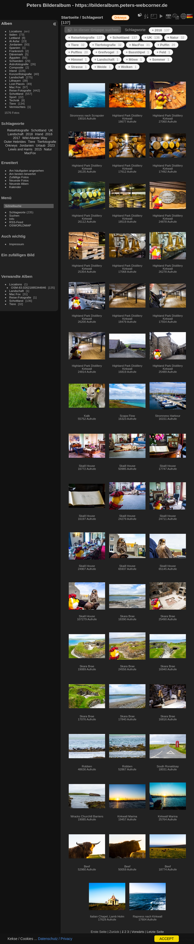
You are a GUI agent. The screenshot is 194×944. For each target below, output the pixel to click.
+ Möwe (134, 59)
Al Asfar (14, 41)
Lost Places (17, 83)
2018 (29, 134)
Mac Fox (15, 87)
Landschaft (16, 77)
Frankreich (16, 51)
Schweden (16, 60)
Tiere (12, 103)
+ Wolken (127, 67)
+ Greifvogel (106, 52)
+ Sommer (159, 59)
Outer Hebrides (15, 142)
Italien (13, 34)
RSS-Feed (16, 222)
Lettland (14, 37)
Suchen (14, 215)
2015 (38, 149)
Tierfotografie (46, 142)
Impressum (16, 244)
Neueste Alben (19, 183)
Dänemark (16, 54)
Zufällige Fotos (19, 177)
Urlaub (40, 145)
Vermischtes (17, 106)
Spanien (14, 47)
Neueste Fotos (19, 180)
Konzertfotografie (20, 74)
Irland (13, 70)
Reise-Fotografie (20, 90)
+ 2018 (160, 30)
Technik (14, 100)
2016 (48, 134)
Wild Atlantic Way (34, 138)
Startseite (70, 17)
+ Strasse (77, 67)
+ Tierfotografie (107, 45)
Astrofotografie (19, 64)
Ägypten (14, 57)
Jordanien (15, 44)
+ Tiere (76, 45)
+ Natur (175, 37)
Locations (15, 31)
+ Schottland (123, 37)
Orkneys (11, 145)
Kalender (15, 187)
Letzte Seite (155, 932)
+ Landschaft (106, 59)
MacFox (30, 153)
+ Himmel (77, 59)
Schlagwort (92, 17)
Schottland (16, 93)
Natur (48, 149)
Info (11, 218)
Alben (6, 23)
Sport (12, 97)
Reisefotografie (18, 130)
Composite (16, 67)
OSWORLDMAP (20, 225)
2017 (16, 138)
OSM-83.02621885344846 (28, 287)
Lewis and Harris (20, 149)
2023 (51, 145)
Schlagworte (17, 212)
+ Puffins (78, 52)
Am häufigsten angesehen (26, 170)
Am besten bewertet (22, 173)
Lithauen (15, 80)
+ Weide (102, 67)
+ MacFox (139, 45)
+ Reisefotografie (85, 37)
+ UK (152, 37)
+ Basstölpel (137, 52)
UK (50, 130)
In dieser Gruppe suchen (96, 30)
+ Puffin (166, 45)
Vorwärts (138, 932)
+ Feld (163, 52)
